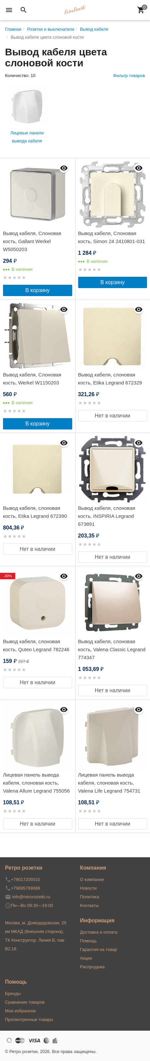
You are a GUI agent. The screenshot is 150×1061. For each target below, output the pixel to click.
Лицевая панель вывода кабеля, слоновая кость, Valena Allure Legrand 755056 (36, 783)
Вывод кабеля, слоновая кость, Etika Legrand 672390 (35, 512)
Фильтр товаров (129, 75)
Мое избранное (20, 1010)
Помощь (88, 940)
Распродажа (92, 966)
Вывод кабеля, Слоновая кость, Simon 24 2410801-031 (111, 237)
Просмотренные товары (29, 1019)
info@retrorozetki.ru (31, 896)
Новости (88, 888)
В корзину (37, 290)
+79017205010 (25, 879)
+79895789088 (25, 888)
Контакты (89, 905)
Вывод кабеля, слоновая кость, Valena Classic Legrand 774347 (112, 649)
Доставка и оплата (98, 932)
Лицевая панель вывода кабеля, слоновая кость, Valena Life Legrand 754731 (109, 783)
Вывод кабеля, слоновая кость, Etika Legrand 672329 (110, 378)
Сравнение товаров (25, 1002)
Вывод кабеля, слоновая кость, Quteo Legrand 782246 (36, 645)
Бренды (13, 993)
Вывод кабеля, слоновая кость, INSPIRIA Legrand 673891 (106, 516)
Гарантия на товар (98, 949)
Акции (86, 958)
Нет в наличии (112, 415)
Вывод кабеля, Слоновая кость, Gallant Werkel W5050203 (32, 241)
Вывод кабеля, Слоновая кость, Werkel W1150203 (32, 378)
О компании (92, 879)
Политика (89, 896)
